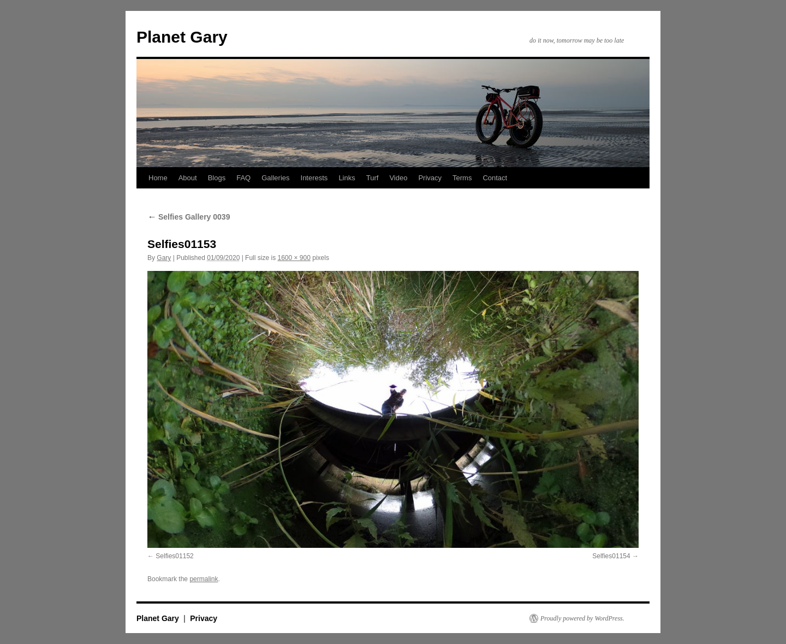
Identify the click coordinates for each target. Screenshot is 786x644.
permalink (203, 579)
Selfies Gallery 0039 (188, 216)
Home (158, 178)
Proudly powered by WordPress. (582, 618)
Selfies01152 (174, 556)
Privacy (430, 178)
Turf (372, 178)
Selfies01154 (611, 556)
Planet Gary (182, 37)
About (187, 178)
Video (398, 178)
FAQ (243, 178)
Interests (314, 178)
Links (346, 178)
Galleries (275, 178)
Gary (164, 258)
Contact (495, 178)
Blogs (217, 178)
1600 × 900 (293, 258)
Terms (462, 178)
